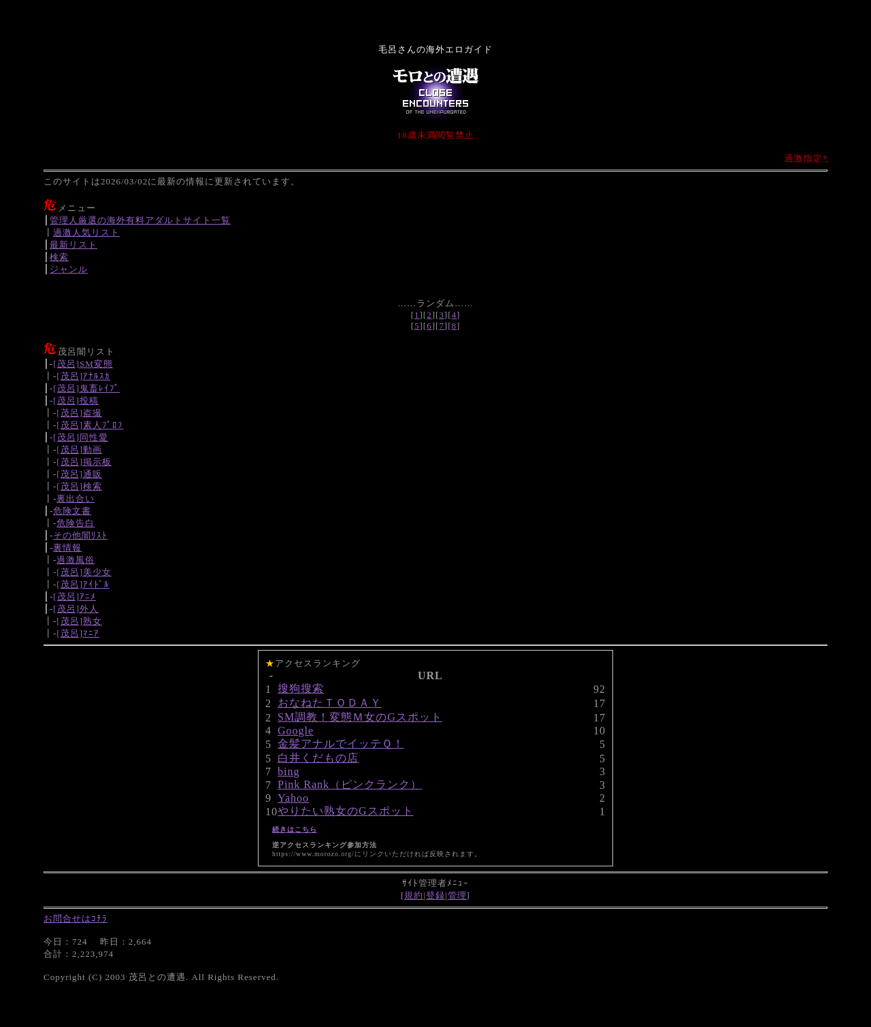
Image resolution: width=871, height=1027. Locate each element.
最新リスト (73, 245)
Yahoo (293, 798)
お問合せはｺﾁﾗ (76, 918)
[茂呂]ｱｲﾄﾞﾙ (83, 584)
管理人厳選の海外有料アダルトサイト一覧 (140, 220)
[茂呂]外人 (76, 609)
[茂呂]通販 (79, 474)
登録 (435, 895)
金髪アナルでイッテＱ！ (341, 743)
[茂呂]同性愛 (80, 437)
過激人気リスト (86, 232)
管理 (457, 895)
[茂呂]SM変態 (82, 364)
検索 (59, 257)
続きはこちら (294, 829)
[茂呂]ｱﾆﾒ (74, 596)
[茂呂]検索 (79, 486)
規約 (413, 895)
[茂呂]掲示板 (84, 462)
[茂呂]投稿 (76, 400)
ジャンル (69, 269)
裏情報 (67, 547)
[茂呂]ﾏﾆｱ (77, 633)
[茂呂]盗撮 (79, 413)
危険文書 (72, 511)
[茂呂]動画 (79, 449)
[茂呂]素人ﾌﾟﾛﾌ (89, 425)
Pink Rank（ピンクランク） (350, 784)
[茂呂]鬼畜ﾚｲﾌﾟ (86, 388)
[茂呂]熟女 (79, 621)
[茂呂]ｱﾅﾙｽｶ (83, 376)
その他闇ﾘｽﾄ (80, 535)
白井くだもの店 (318, 758)
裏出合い (75, 498)
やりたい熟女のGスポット (346, 811)
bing (288, 771)
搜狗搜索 (301, 688)
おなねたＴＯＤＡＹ (330, 702)
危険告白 (75, 523)
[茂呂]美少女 (84, 572)
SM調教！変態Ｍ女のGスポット (360, 717)
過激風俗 (75, 560)
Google (296, 730)
